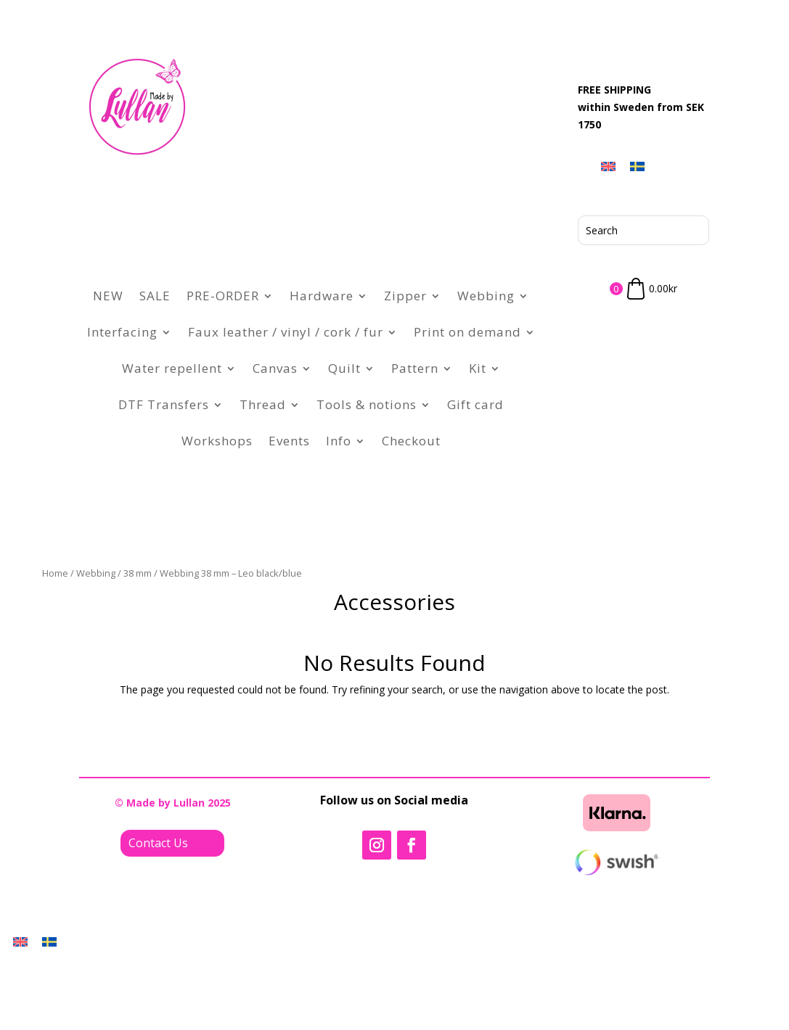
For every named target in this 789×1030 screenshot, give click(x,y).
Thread (263, 404)
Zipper (405, 295)
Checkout (411, 440)
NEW (108, 295)
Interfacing (122, 332)
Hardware (321, 295)
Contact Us (158, 843)
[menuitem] (608, 166)
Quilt (344, 368)
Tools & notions (366, 404)
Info (338, 440)
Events (289, 440)
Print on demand (467, 332)
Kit (477, 368)
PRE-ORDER (223, 295)
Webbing (486, 295)
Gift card (475, 404)
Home (55, 573)
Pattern (414, 368)
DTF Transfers (163, 404)
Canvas (275, 368)
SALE (155, 295)
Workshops (217, 440)
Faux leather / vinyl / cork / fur (285, 332)
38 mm (137, 573)
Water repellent (172, 368)
